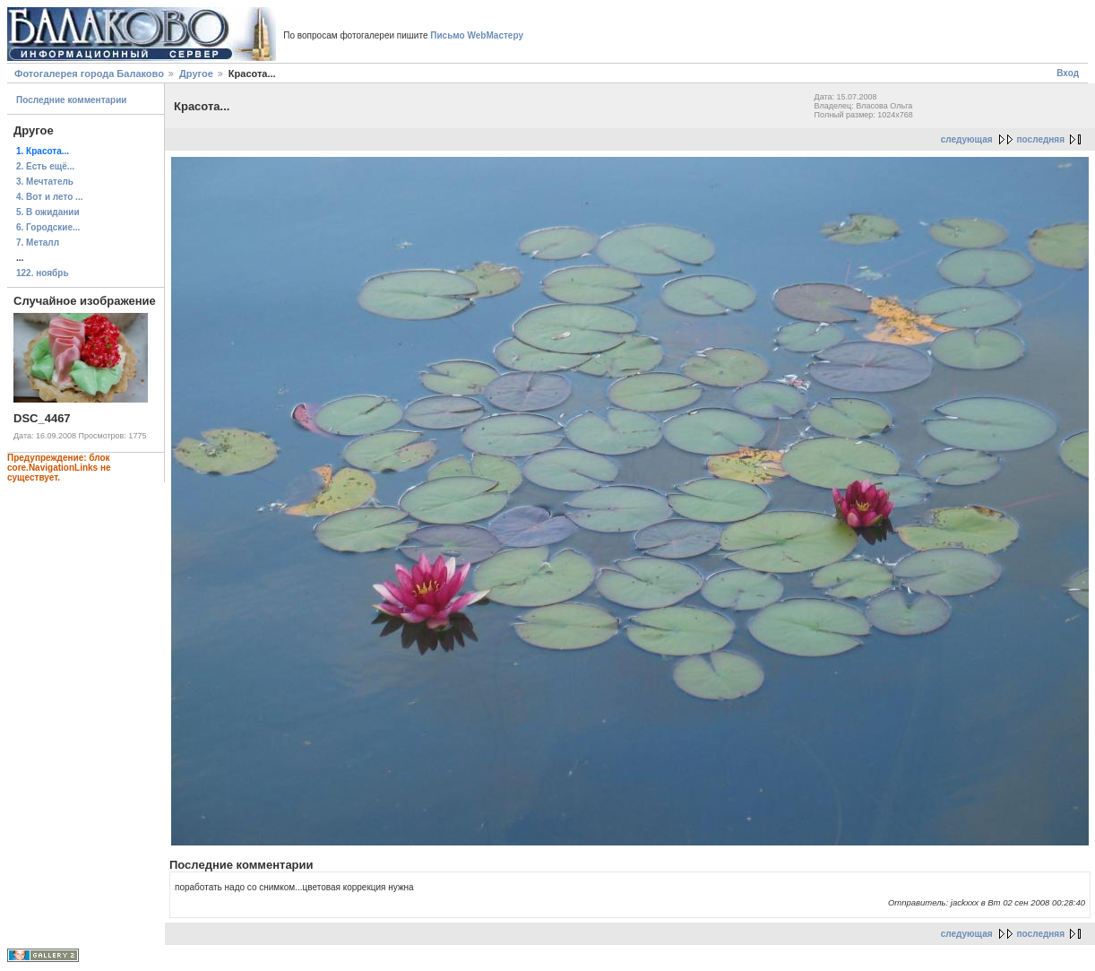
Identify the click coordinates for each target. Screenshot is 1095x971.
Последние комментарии (71, 100)
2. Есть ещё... (45, 166)
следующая (967, 139)
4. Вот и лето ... (49, 197)
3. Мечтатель (44, 181)
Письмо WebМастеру (476, 35)
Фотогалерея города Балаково (89, 73)
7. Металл (37, 242)
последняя (1041, 139)
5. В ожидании (48, 212)
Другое (196, 73)
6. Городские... (48, 227)
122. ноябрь (42, 273)
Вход (1067, 73)
